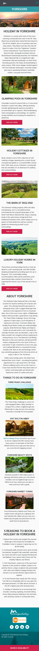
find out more (12, 122)
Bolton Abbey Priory (12, 438)
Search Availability (19, 648)
